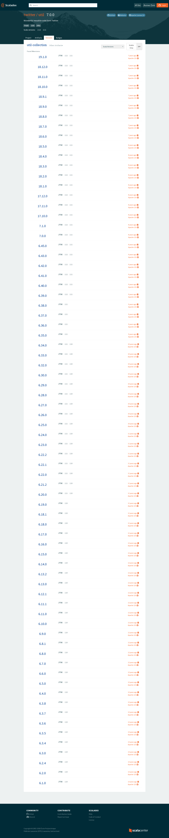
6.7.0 (42, 664)
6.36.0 (43, 325)
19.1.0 (43, 57)
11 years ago (133, 434)
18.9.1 (43, 97)
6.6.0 (42, 674)
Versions (49, 38)
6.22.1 (43, 465)
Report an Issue (63, 817)
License (91, 820)
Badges (59, 38)
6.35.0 (43, 335)
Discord (30, 817)
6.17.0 (43, 534)
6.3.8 (42, 703)
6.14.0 (43, 564)
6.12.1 (43, 594)
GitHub (111, 15)
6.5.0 (42, 683)
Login (162, 5)
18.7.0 (43, 126)
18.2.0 (43, 176)
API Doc (138, 5)
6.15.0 (43, 554)
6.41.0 (43, 276)
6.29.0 (43, 385)
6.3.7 (42, 713)
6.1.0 (42, 783)
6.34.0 (43, 345)
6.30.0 (43, 375)
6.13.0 (43, 584)
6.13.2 (43, 574)
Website (122, 15)
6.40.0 (43, 286)
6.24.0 (43, 435)
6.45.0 (43, 246)
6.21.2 (43, 485)
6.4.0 (42, 693)
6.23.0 (43, 445)
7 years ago (133, 55)
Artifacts (38, 38)
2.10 (71, 344)
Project (28, 38)
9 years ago (133, 254)
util (41, 14)
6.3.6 (42, 723)
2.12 (39, 30)
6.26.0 (43, 415)
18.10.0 (42, 87)
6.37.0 (43, 315)
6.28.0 (43, 395)
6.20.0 (43, 495)
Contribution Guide (65, 814)
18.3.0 (43, 166)
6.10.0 (43, 624)
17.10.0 (42, 216)
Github (30, 814)
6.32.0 (43, 365)
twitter (29, 14)
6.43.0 (43, 256)
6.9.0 (42, 634)
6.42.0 (43, 266)
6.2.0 (42, 773)
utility (38, 25)
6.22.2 (43, 455)
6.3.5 (42, 733)
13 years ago (133, 732)
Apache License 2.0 (136, 15)
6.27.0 (43, 405)
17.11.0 (42, 206)
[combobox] (112, 47)
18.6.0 (43, 136)
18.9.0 (43, 106)
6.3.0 (42, 753)
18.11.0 (42, 77)
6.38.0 (43, 305)
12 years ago (133, 543)
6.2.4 (42, 763)
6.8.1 (42, 644)
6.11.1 (43, 604)
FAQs (90, 814)
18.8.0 (43, 116)
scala (32, 25)
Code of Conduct (95, 817)
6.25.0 (43, 425)
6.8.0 (42, 654)
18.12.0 (42, 67)
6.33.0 (43, 355)
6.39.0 (43, 296)
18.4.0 (43, 156)
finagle (26, 25)
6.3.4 (42, 743)
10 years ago (133, 344)
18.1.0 (43, 186)
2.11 (44, 30)
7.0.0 (42, 236)
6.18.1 (43, 514)
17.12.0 (42, 196)
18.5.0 (43, 146)
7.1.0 (42, 226)
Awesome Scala (149, 5)
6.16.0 (43, 544)
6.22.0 (43, 475)
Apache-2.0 (133, 58)
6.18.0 (43, 524)
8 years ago (133, 145)
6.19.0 (43, 504)
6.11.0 (43, 614)
